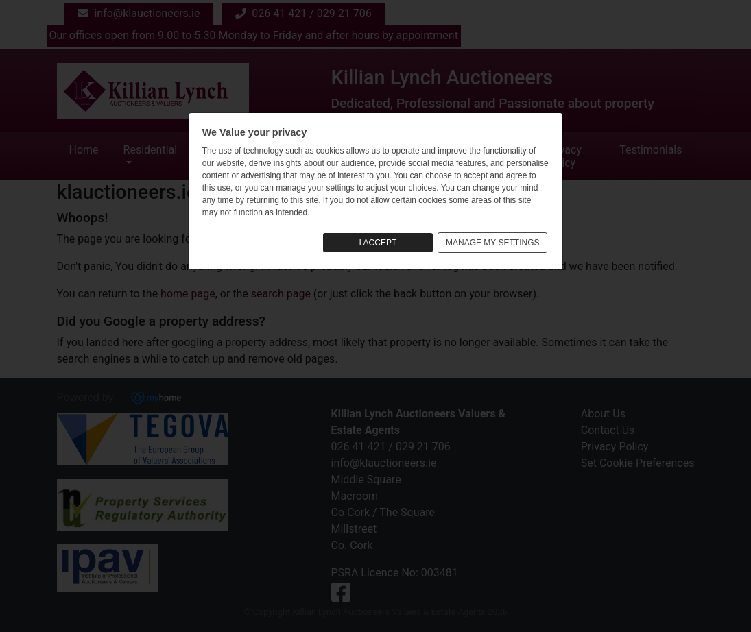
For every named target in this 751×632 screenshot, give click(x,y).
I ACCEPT (378, 242)
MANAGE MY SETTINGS (492, 242)
